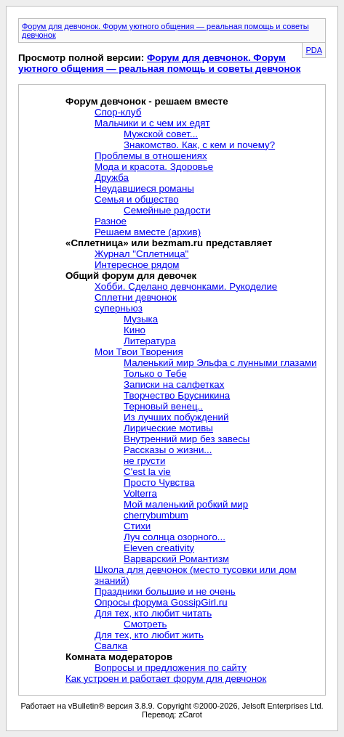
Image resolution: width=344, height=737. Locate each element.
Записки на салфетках (174, 384)
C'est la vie (147, 471)
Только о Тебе (155, 373)
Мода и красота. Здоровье (154, 166)
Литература (150, 340)
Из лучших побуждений (176, 417)
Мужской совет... (161, 134)
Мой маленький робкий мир (186, 504)
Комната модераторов (118, 656)
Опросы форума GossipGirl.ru (161, 602)
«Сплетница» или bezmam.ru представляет (168, 242)
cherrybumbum (156, 515)
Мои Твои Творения (139, 351)
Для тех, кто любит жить (149, 635)
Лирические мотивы (168, 428)
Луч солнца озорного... (174, 537)
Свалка (111, 645)
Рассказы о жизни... (168, 449)
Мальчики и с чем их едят (152, 123)
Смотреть (145, 624)
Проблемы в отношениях (151, 155)
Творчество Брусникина (177, 395)
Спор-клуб (118, 112)
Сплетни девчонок (136, 297)
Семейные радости (167, 210)
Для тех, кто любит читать (153, 613)
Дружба (112, 177)
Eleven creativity (159, 547)
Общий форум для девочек (130, 275)
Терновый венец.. (163, 406)
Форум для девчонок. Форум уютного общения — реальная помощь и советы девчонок (159, 63)
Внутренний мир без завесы (186, 438)
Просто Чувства (159, 482)
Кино (134, 330)
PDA (313, 50)
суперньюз (119, 308)
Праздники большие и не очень (165, 591)
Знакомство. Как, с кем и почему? (199, 144)
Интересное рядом (137, 264)
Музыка (141, 319)
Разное (111, 221)
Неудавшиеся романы (144, 188)
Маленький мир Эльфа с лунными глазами (220, 362)
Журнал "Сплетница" (141, 253)
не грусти (144, 460)
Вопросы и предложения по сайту (171, 667)
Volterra (140, 493)
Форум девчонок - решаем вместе (146, 101)
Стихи (137, 526)
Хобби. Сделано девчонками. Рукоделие (186, 286)
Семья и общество (137, 199)
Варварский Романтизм (176, 558)
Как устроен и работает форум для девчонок (165, 678)
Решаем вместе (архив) (148, 232)
